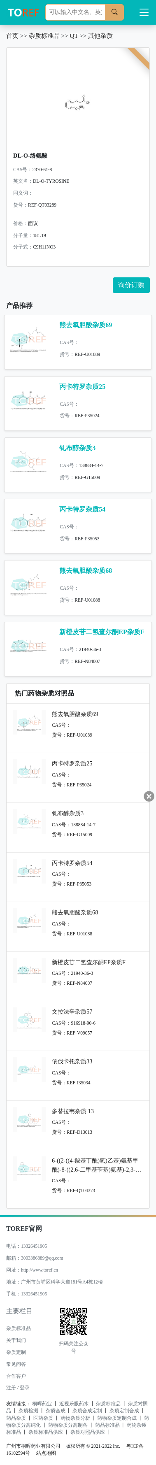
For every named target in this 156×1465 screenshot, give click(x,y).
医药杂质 (43, 1418)
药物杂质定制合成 (117, 1418)
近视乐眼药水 (74, 1403)
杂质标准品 (44, 35)
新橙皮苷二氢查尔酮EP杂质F (101, 631)
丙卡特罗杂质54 (82, 509)
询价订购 (131, 284)
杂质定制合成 (124, 1410)
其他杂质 (100, 35)
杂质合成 (55, 1410)
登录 (25, 1387)
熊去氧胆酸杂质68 (85, 570)
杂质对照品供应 (87, 1432)
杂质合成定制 (87, 1410)
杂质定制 (16, 1352)
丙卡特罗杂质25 (82, 386)
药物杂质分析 (75, 1418)
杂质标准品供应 (45, 1432)
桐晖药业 (42, 1403)
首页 (12, 35)
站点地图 (46, 1453)
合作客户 (16, 1376)
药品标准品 (107, 1425)
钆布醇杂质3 (77, 447)
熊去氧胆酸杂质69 (85, 324)
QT (74, 35)
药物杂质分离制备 (68, 1425)
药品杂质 (16, 1418)
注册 (11, 1387)
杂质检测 (28, 1410)
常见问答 (16, 1364)
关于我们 (16, 1340)
